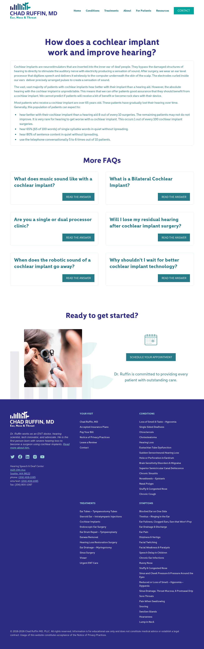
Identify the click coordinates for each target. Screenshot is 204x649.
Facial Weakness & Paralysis (154, 547)
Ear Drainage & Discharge (153, 526)
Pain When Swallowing (152, 601)
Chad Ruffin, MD (89, 421)
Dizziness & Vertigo (150, 537)
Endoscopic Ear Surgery (93, 526)
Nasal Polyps (146, 483)
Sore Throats (146, 596)
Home (77, 10)
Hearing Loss (146, 442)
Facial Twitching (148, 542)
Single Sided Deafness (151, 426)
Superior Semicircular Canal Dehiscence (161, 468)
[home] (33, 11)
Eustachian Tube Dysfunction (155, 447)
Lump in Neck (146, 621)
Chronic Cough (147, 493)
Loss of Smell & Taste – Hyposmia (157, 421)
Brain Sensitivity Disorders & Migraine (160, 463)
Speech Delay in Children (153, 552)
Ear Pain (143, 531)
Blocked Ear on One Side (153, 511)
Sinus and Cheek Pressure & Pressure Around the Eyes (166, 574)
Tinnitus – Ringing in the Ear (154, 516)
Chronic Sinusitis (148, 473)
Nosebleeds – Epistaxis (152, 478)
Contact (184, 10)
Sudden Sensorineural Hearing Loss (159, 452)
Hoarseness (145, 616)
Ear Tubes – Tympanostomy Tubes (98, 511)
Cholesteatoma (148, 437)
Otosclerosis (146, 432)
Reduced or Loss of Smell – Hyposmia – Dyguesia (161, 583)
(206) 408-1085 (27, 477)
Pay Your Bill (87, 432)
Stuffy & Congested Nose (153, 488)
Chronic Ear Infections (151, 557)
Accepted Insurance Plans (94, 426)
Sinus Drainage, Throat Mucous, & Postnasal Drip (166, 590)
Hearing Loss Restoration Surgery (98, 542)
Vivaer (83, 557)
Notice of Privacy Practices (95, 437)
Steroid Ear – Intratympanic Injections (101, 516)
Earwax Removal (89, 537)
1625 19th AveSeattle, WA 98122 (20, 471)
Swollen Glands (148, 611)
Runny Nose (146, 562)
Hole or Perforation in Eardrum (156, 457)
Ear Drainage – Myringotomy (96, 547)
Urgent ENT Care (89, 562)
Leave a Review (88, 442)
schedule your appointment (151, 357)
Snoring (143, 606)
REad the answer (78, 197)
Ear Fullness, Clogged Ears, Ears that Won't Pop (165, 521)
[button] (92, 11)
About (127, 10)
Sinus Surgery (87, 552)
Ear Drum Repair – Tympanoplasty (98, 531)
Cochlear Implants (90, 521)
